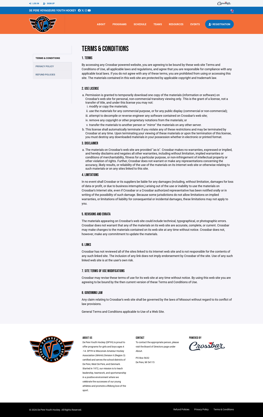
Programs (120, 24)
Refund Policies (45, 74)
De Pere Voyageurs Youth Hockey (52, 10)
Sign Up (49, 3)
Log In (34, 3)
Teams (157, 24)
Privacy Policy (45, 66)
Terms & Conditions (48, 58)
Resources (176, 24)
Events (195, 24)
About (101, 24)
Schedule (140, 24)
